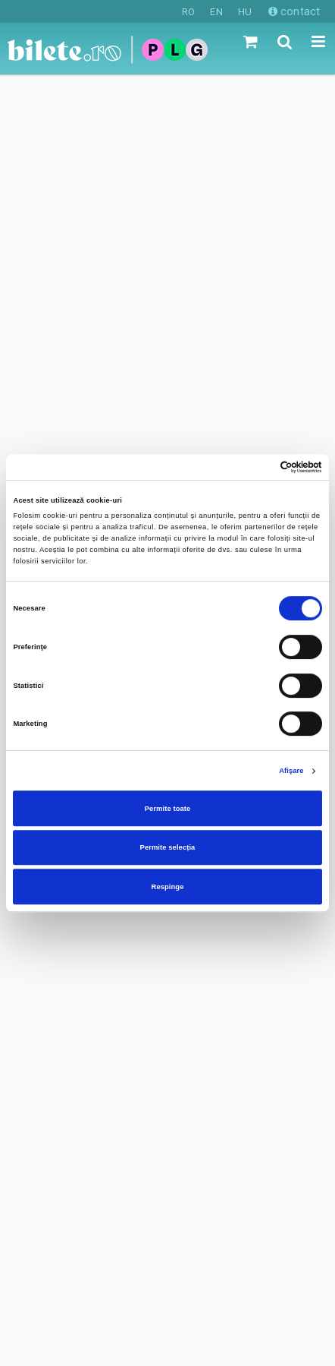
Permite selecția (168, 847)
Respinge (168, 887)
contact (294, 11)
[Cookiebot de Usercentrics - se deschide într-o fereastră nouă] (255, 467)
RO (188, 11)
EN (216, 11)
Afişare (291, 770)
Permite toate (168, 808)
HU (245, 11)
